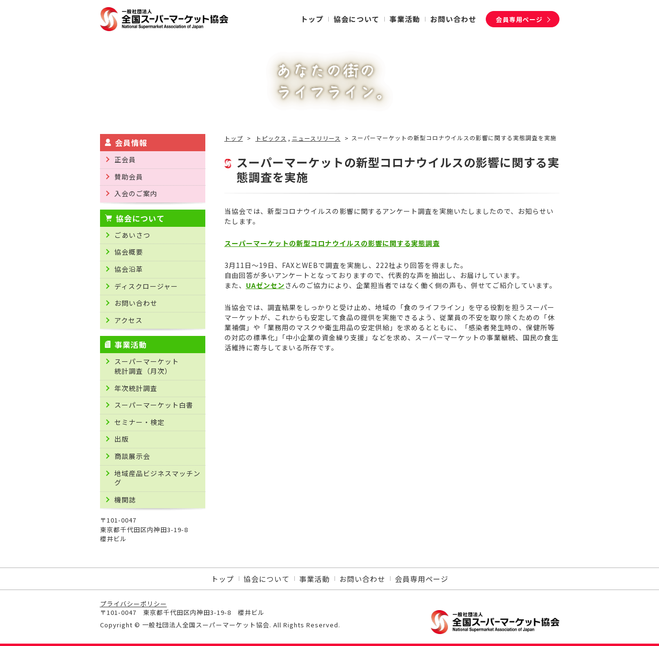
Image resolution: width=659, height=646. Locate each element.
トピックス (271, 138)
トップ (233, 138)
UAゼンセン (265, 285)
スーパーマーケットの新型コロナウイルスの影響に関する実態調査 (332, 243)
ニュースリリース (316, 138)
